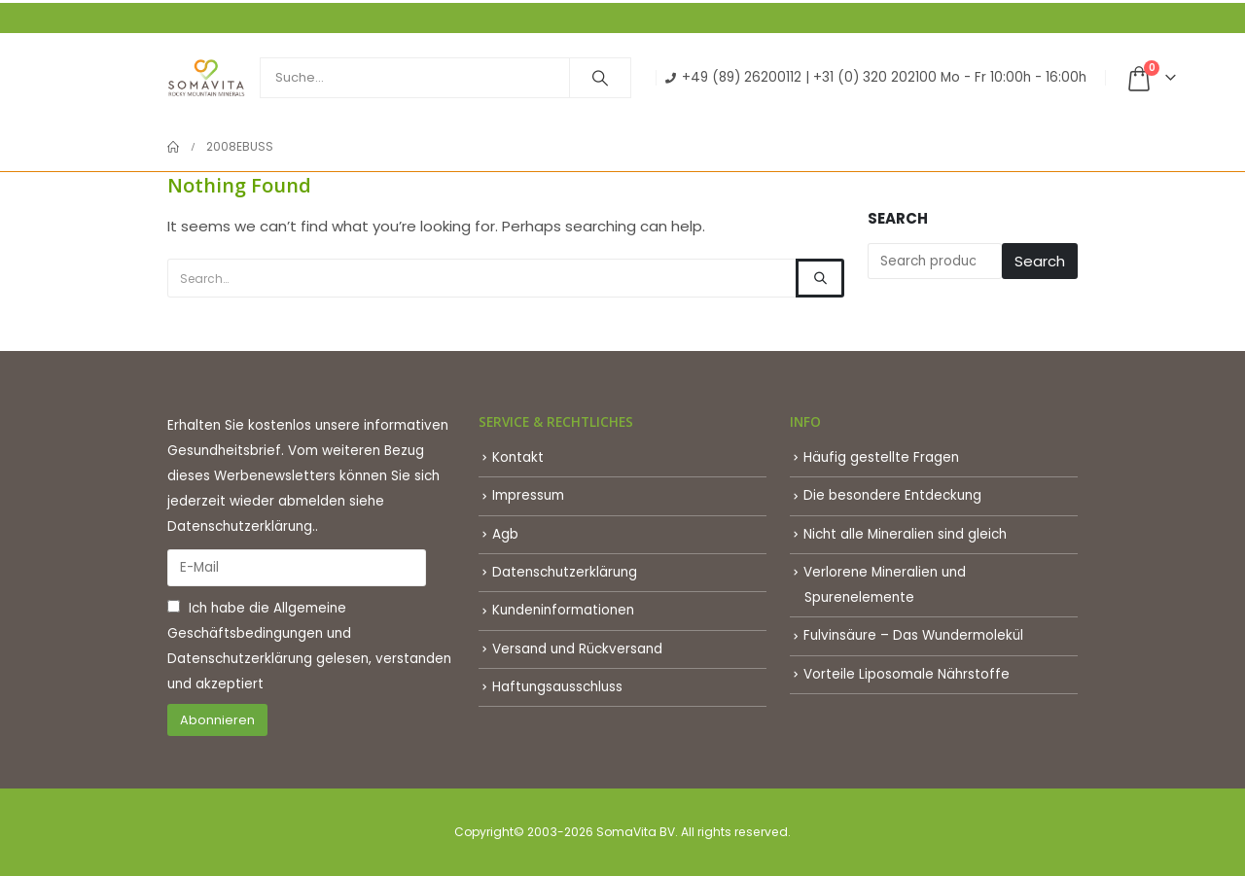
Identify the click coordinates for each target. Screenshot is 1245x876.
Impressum (528, 495)
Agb (505, 534)
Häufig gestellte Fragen (881, 457)
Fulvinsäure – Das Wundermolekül (913, 635)
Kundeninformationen (563, 610)
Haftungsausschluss (557, 687)
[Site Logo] (206, 77)
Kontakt (518, 457)
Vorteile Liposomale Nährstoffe (906, 674)
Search (898, 218)
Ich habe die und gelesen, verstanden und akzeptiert (309, 646)
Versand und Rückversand (577, 649)
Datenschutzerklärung (239, 658)
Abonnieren (217, 720)
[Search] (600, 77)
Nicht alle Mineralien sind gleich (905, 534)
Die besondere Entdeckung (892, 495)
